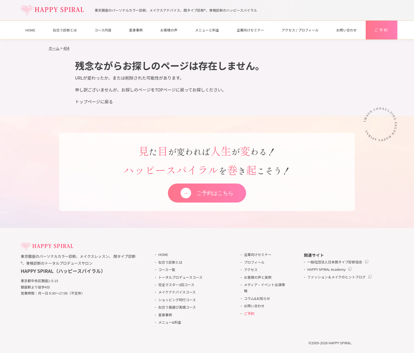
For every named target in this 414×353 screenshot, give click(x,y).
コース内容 (103, 30)
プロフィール (254, 262)
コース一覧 (166, 269)
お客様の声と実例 (257, 277)
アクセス (250, 269)
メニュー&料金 (169, 322)
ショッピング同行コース (177, 299)
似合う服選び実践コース (177, 307)
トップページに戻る (94, 101)
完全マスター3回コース (176, 284)
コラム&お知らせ (257, 298)
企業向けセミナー (250, 30)
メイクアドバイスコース (177, 292)
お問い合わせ (346, 30)
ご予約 (381, 30)
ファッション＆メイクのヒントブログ (336, 276)
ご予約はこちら (214, 193)
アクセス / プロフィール (300, 30)
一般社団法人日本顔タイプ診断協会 (334, 261)
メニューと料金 (207, 30)
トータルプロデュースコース (180, 277)
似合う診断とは (65, 30)
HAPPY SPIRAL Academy (326, 269)
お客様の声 (168, 30)
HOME (30, 30)
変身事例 (136, 30)
